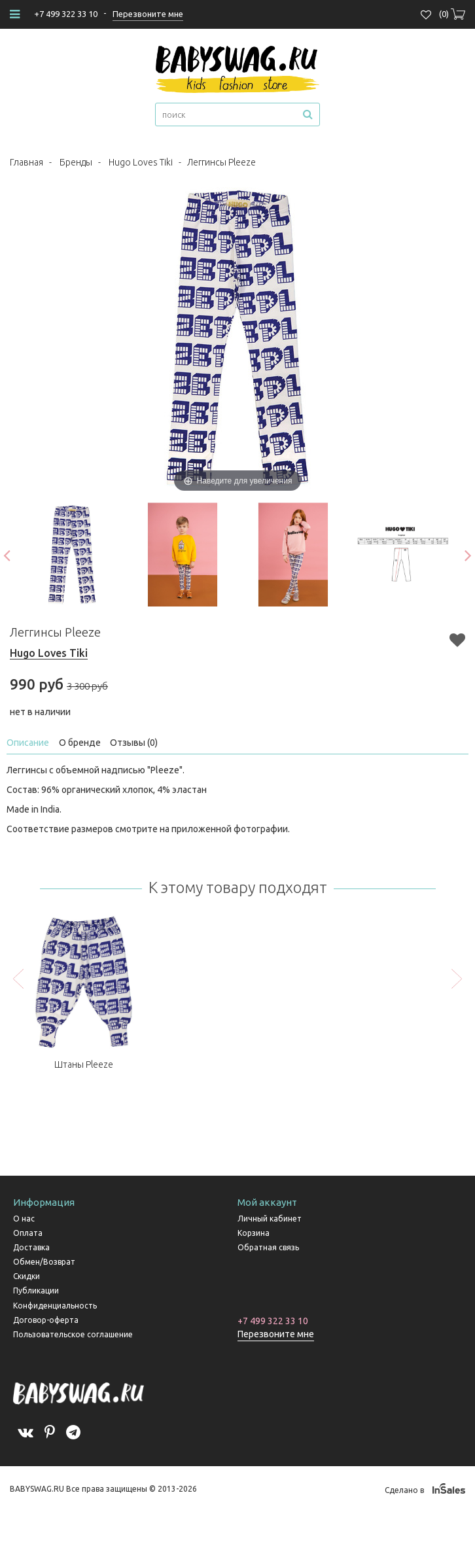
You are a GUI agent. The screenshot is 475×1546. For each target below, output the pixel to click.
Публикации (36, 1290)
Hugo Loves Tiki (141, 162)
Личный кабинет (270, 1218)
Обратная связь (268, 1247)
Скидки (26, 1276)
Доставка (31, 1247)
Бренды (76, 162)
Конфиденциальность (55, 1305)
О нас (24, 1218)
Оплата (28, 1233)
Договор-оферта (46, 1320)
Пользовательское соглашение (73, 1334)
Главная (26, 162)
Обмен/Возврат (44, 1261)
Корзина (254, 1233)
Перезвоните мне (276, 1334)
